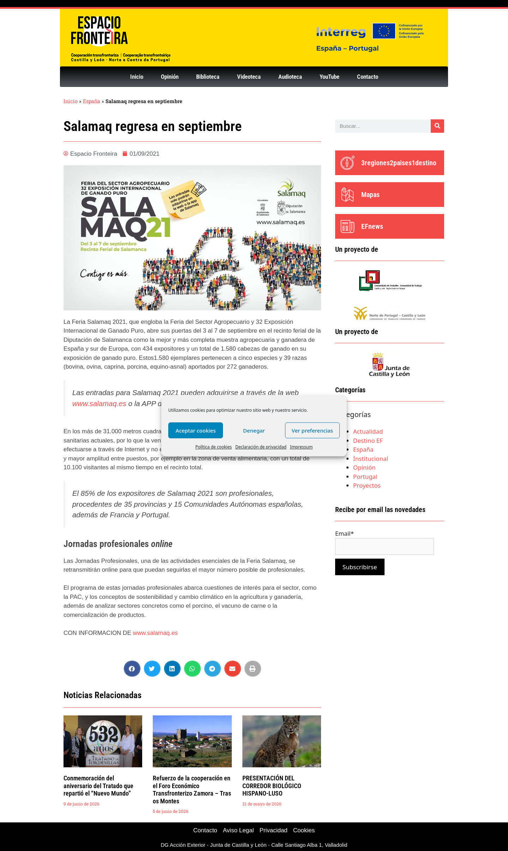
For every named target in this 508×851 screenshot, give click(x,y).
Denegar (254, 430)
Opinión (170, 76)
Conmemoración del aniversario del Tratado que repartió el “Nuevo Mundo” (98, 785)
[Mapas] (347, 195)
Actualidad (368, 431)
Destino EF (368, 440)
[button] (132, 669)
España (91, 101)
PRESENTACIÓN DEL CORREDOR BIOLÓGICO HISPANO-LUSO (271, 785)
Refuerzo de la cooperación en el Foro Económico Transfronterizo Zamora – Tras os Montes (192, 789)
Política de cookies (213, 447)
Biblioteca (207, 76)
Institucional (370, 458)
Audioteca (290, 76)
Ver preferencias (312, 430)
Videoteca (249, 76)
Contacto (367, 76)
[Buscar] (437, 126)
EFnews (372, 226)
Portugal (365, 476)
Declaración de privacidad (260, 447)
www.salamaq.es (99, 403)
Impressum (301, 447)
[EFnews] (347, 226)
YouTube (329, 76)
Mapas (370, 194)
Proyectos (367, 485)
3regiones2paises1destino (398, 163)
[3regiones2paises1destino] (347, 163)
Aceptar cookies (196, 430)
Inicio (136, 76)
